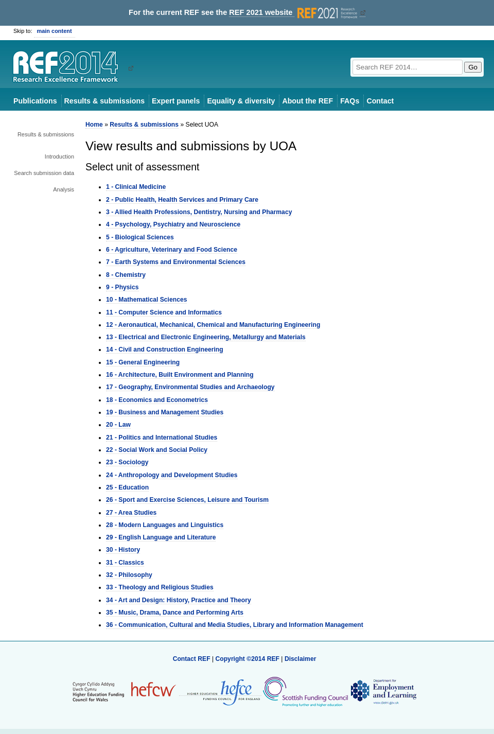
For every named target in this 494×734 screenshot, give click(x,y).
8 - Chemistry (126, 274)
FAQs (349, 101)
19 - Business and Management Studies (164, 412)
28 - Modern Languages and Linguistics (164, 525)
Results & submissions (104, 101)
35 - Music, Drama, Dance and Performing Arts (174, 612)
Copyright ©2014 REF (248, 658)
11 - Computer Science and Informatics (164, 312)
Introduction (59, 156)
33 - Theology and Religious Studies (160, 587)
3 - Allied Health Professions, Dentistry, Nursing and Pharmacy (199, 212)
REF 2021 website (294, 12)
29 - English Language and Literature (161, 537)
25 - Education (127, 487)
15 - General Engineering (143, 362)
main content (54, 31)
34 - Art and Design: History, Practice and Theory (178, 600)
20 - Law (118, 424)
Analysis (63, 189)
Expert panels (176, 101)
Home (94, 124)
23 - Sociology (127, 462)
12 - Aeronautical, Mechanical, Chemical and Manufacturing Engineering (213, 324)
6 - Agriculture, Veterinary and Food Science (171, 249)
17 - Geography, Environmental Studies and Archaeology (190, 387)
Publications (35, 101)
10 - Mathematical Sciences (146, 299)
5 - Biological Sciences (140, 237)
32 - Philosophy (129, 575)
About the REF (307, 101)
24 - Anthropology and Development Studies (172, 475)
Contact (380, 101)
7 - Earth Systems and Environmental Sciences (175, 262)
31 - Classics (125, 562)
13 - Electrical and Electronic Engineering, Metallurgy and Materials (206, 337)
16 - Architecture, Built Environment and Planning (180, 374)
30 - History (123, 549)
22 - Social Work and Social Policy (156, 449)
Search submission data (44, 173)
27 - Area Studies (131, 512)
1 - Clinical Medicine (136, 186)
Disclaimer (300, 658)
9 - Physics (122, 287)
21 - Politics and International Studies (161, 437)
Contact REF (191, 658)
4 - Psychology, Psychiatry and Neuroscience (173, 224)
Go (473, 67)
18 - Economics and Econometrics (157, 400)
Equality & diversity (241, 101)
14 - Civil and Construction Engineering (164, 349)
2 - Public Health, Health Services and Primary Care (182, 199)
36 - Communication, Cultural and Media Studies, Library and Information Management (234, 624)
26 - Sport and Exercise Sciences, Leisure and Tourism (187, 499)
